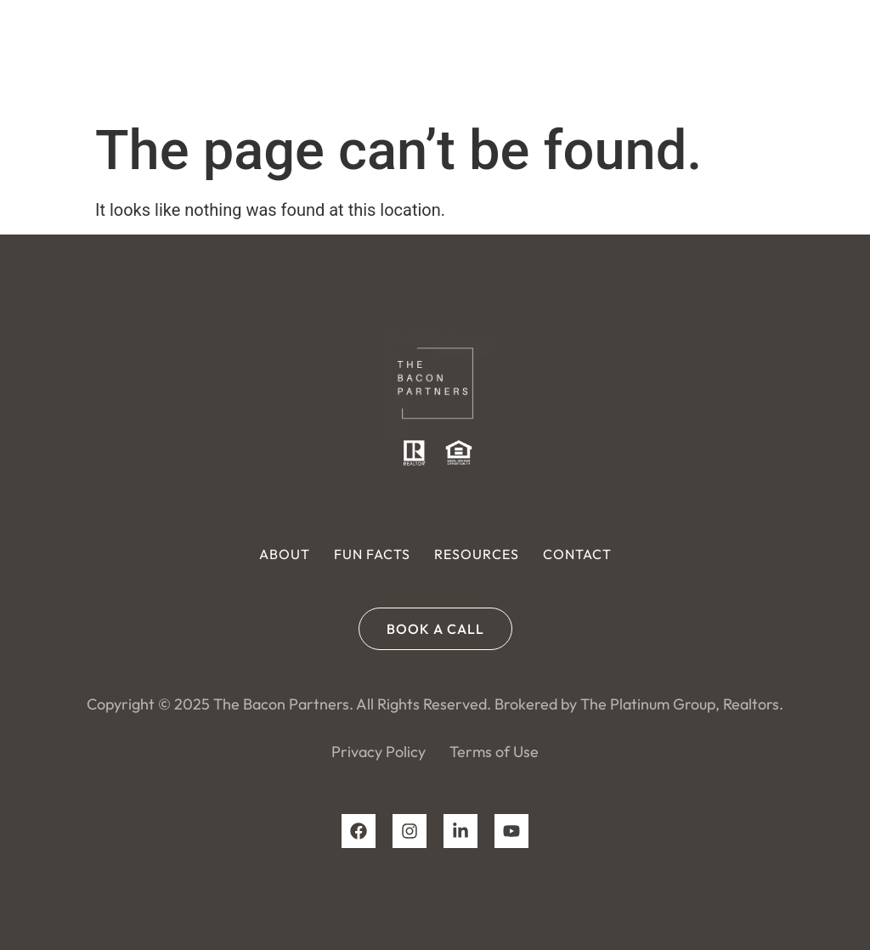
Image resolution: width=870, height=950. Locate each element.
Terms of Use (494, 751)
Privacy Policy (378, 751)
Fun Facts (372, 554)
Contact (577, 554)
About (284, 554)
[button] (839, 56)
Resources (476, 554)
